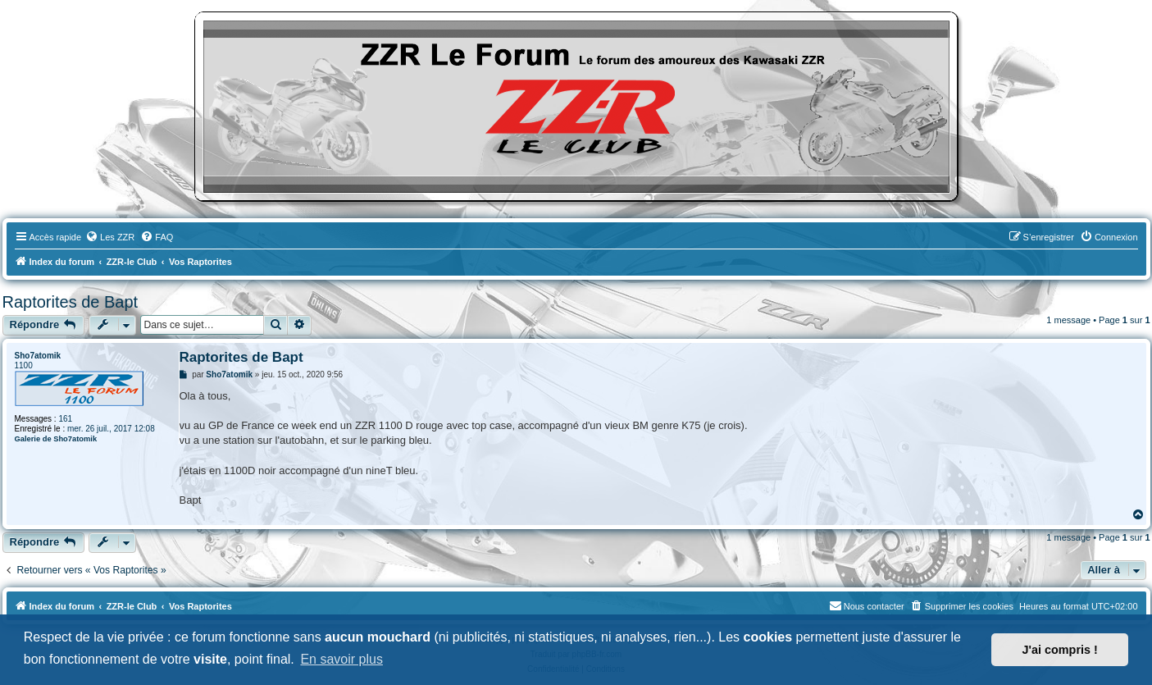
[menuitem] (109, 237)
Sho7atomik (38, 355)
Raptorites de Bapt (70, 302)
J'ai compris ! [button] (1060, 649)
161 (65, 418)
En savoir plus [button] (341, 659)
